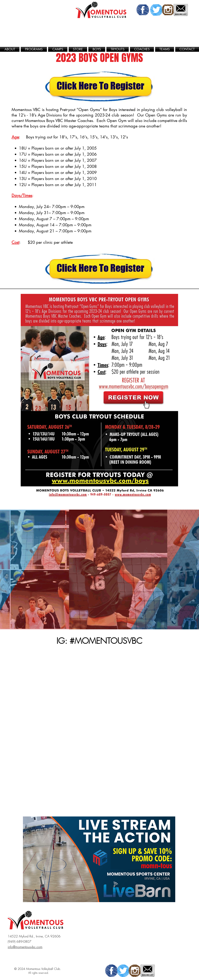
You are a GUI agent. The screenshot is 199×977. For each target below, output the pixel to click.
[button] (34, 49)
